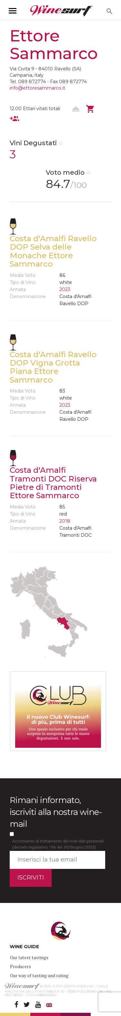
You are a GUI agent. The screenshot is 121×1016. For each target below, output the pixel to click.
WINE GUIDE (24, 947)
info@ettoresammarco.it (37, 88)
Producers (20, 966)
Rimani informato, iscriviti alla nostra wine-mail (56, 812)
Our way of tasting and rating (39, 975)
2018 (64, 521)
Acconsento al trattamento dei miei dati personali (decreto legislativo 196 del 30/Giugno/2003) (58, 844)
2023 (64, 289)
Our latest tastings (29, 957)
